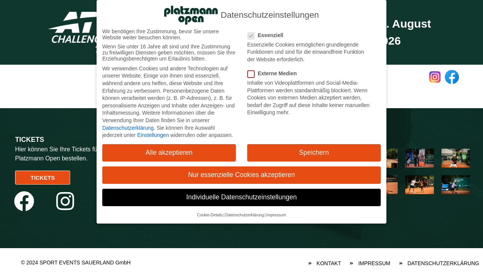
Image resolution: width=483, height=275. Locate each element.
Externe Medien (275, 73)
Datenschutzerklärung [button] (244, 214)
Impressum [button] (276, 214)
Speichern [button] (314, 152)
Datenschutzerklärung (128, 127)
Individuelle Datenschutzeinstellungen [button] (241, 196)
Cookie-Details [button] (210, 214)
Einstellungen (153, 135)
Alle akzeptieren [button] (169, 152)
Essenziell (268, 34)
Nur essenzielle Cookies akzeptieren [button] (241, 174)
